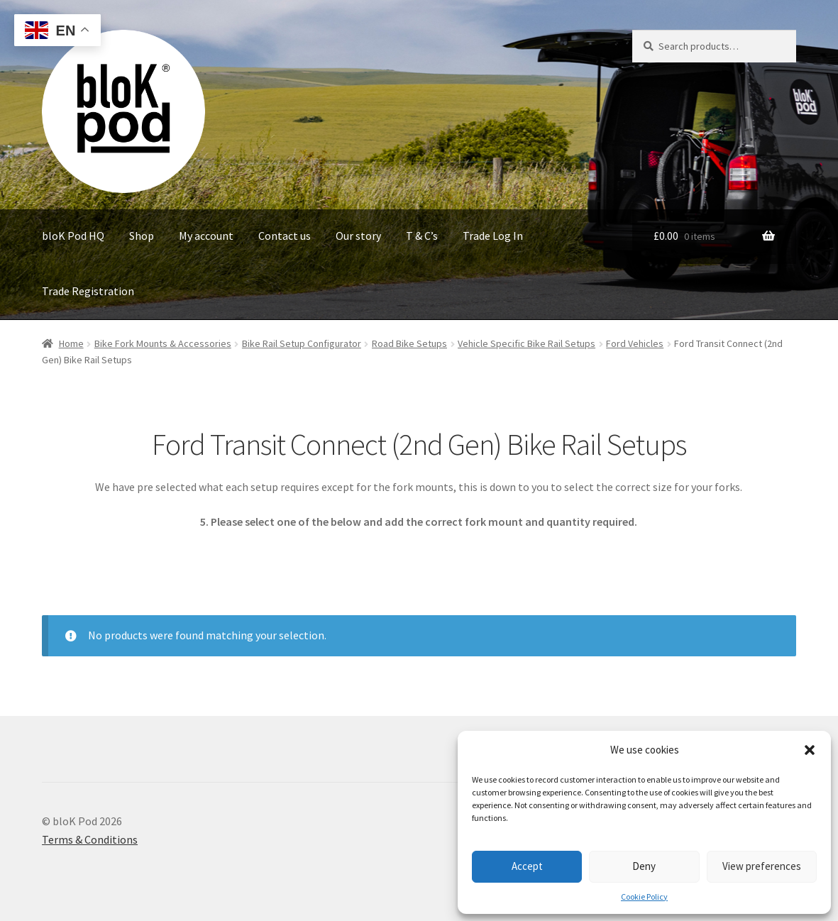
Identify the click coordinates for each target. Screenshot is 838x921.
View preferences (761, 866)
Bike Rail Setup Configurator (301, 343)
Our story (358, 235)
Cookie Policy (644, 896)
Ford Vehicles (634, 343)
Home (71, 343)
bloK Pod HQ (73, 235)
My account (206, 235)
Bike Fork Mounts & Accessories (162, 343)
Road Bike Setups (409, 343)
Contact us (284, 235)
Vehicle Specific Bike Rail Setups (526, 343)
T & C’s (422, 235)
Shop (141, 235)
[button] (810, 750)
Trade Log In (493, 235)
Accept (527, 866)
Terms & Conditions (90, 839)
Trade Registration (88, 291)
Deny (644, 866)
